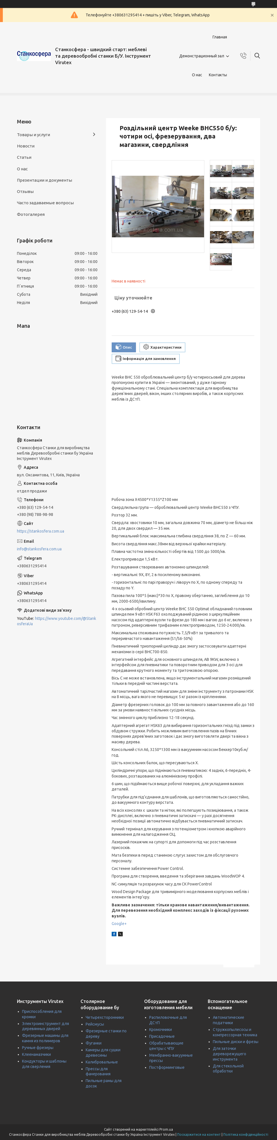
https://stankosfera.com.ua (40, 531)
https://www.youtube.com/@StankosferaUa (56, 621)
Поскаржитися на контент (199, 1134)
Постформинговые (167, 1067)
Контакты (218, 75)
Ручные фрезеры (37, 1047)
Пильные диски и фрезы (235, 1041)
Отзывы (25, 191)
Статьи (24, 157)
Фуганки (93, 1043)
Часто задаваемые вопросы (45, 202)
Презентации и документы (44, 180)
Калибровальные (102, 1062)
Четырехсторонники (105, 1017)
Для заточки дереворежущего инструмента (229, 1053)
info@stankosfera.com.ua (39, 549)
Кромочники (160, 1029)
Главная (220, 37)
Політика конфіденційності (245, 1134)
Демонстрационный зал (201, 56)
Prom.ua (166, 1129)
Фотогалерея (31, 214)
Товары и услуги (33, 134)
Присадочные (162, 1036)
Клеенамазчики (36, 1054)
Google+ (119, 923)
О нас (197, 75)
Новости (25, 146)
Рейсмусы (95, 1024)
